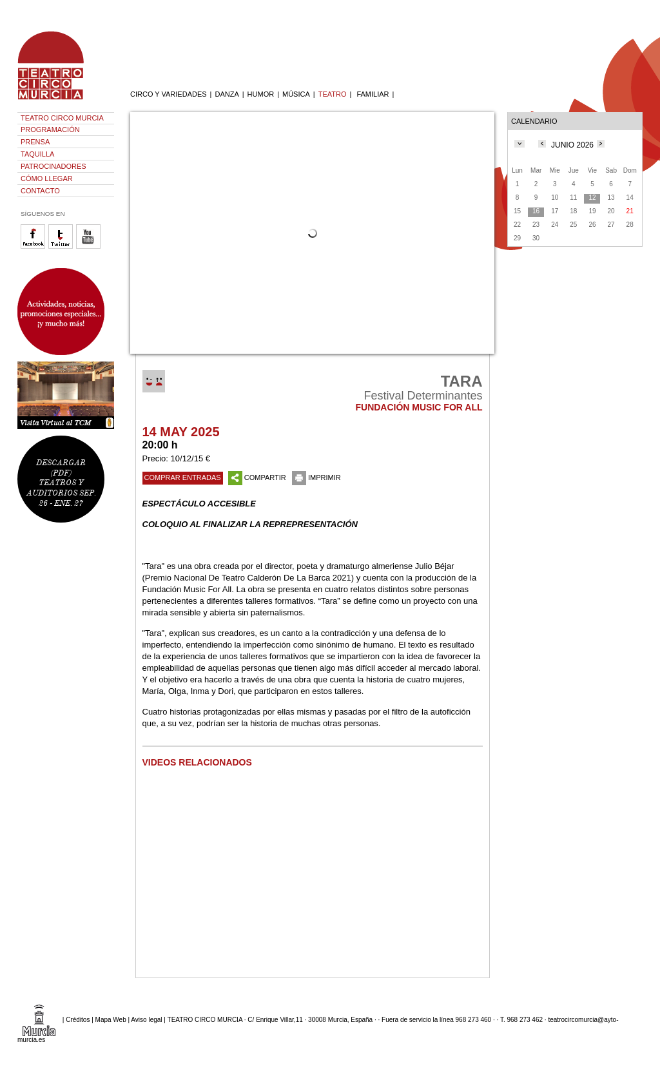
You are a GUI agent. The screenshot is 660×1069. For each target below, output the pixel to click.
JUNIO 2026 (572, 144)
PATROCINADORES (53, 166)
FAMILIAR (372, 94)
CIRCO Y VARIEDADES (168, 94)
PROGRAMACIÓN (50, 129)
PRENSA (35, 142)
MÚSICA (296, 94)
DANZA (226, 94)
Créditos (78, 1019)
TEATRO (332, 94)
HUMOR (261, 94)
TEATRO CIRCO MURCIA (62, 118)
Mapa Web (110, 1019)
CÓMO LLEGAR (47, 178)
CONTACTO (40, 191)
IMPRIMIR (316, 477)
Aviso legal (146, 1019)
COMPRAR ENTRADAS (182, 477)
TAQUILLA (37, 154)
